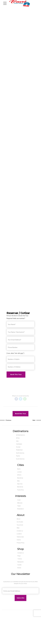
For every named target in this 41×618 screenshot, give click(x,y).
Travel (19, 506)
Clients (19, 539)
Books (19, 567)
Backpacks (20, 561)
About (18, 519)
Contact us (20, 530)
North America (20, 453)
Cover (19, 500)
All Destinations (20, 435)
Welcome (19, 503)
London (19, 472)
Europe (18, 447)
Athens (19, 475)
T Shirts (19, 559)
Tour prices (20, 525)
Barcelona (20, 478)
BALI (18, 481)
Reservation (20, 508)
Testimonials (20, 537)
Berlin (19, 469)
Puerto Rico (20, 490)
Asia (17, 441)
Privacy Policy (20, 542)
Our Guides (20, 522)
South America (20, 459)
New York (19, 483)
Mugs (18, 555)
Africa (17, 438)
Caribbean (19, 444)
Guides (19, 564)
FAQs (18, 528)
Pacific (18, 456)
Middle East (19, 450)
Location (19, 533)
